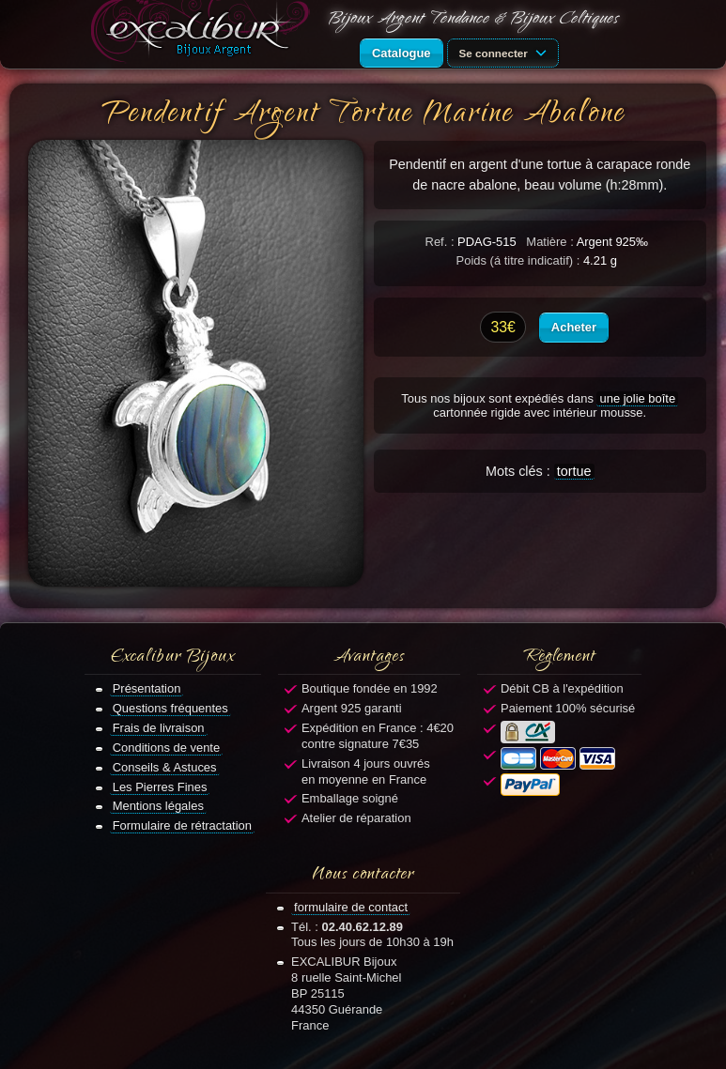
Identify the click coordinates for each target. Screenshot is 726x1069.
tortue (574, 471)
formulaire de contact (351, 907)
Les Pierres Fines (160, 787)
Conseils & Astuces (165, 767)
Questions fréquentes (170, 708)
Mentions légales (158, 806)
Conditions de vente (167, 748)
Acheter (573, 327)
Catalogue (401, 53)
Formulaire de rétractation (182, 825)
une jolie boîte (637, 398)
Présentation (147, 688)
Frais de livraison (159, 728)
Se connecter (506, 51)
